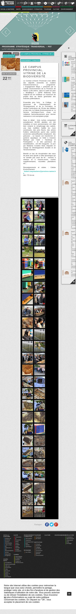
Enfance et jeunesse (8, 539)
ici (5, 597)
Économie (34, 14)
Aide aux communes (8, 566)
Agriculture (69, 535)
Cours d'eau (16, 14)
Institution (43, 14)
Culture (56, 9)
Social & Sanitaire (6, 535)
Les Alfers (28, 552)
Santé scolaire (17, 543)
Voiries (25, 14)
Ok (69, 594)
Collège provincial (38, 548)
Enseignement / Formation (32, 9)
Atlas (6, 569)
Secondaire (28, 538)
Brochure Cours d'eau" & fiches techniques (8, 573)
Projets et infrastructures (19, 561)
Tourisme (47, 9)
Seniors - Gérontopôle (8, 542)
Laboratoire (70, 540)
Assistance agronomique (70, 537)
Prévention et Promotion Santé (18, 539)
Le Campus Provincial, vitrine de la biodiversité (28, 55)
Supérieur (28, 540)
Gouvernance (39, 555)
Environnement (67, 9)
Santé (18, 9)
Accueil (7, 54)
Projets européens (18, 550)
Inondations (8, 562)
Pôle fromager (69, 542)
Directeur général (38, 552)
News (15, 54)
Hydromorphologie (10, 564)
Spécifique (28, 546)
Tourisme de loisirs (38, 537)
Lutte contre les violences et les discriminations (9, 547)
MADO (7, 552)
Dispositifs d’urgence (8, 554)
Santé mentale (17, 547)
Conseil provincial (38, 544)
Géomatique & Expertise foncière (18, 558)
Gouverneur (39, 550)
